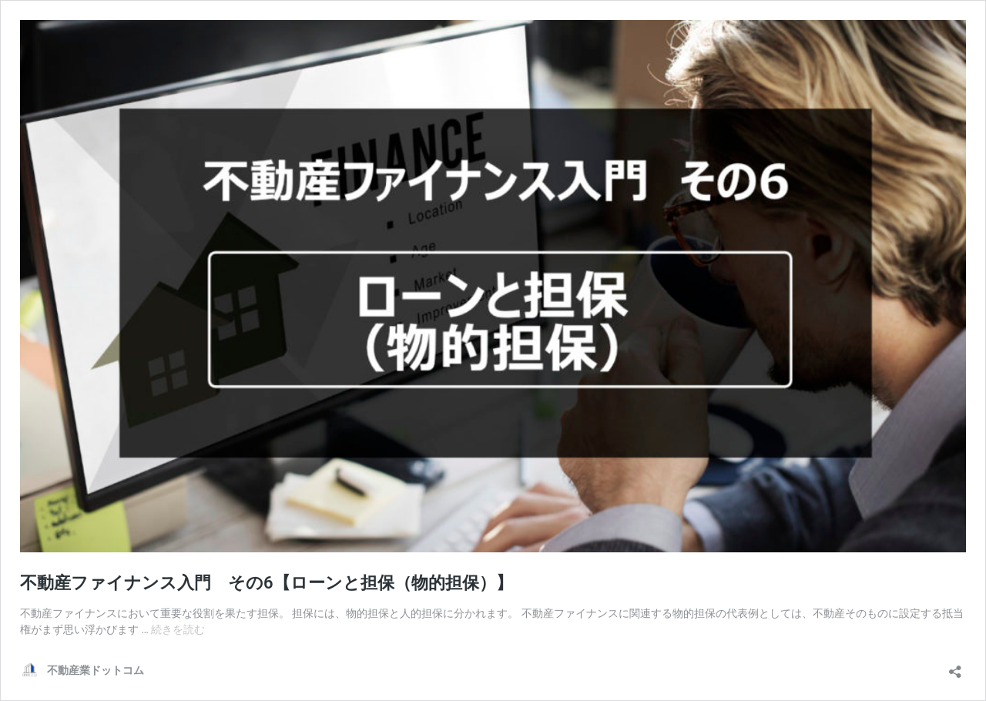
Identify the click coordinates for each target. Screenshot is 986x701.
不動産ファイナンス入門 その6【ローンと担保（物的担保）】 (266, 582)
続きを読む (178, 629)
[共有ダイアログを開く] (955, 667)
